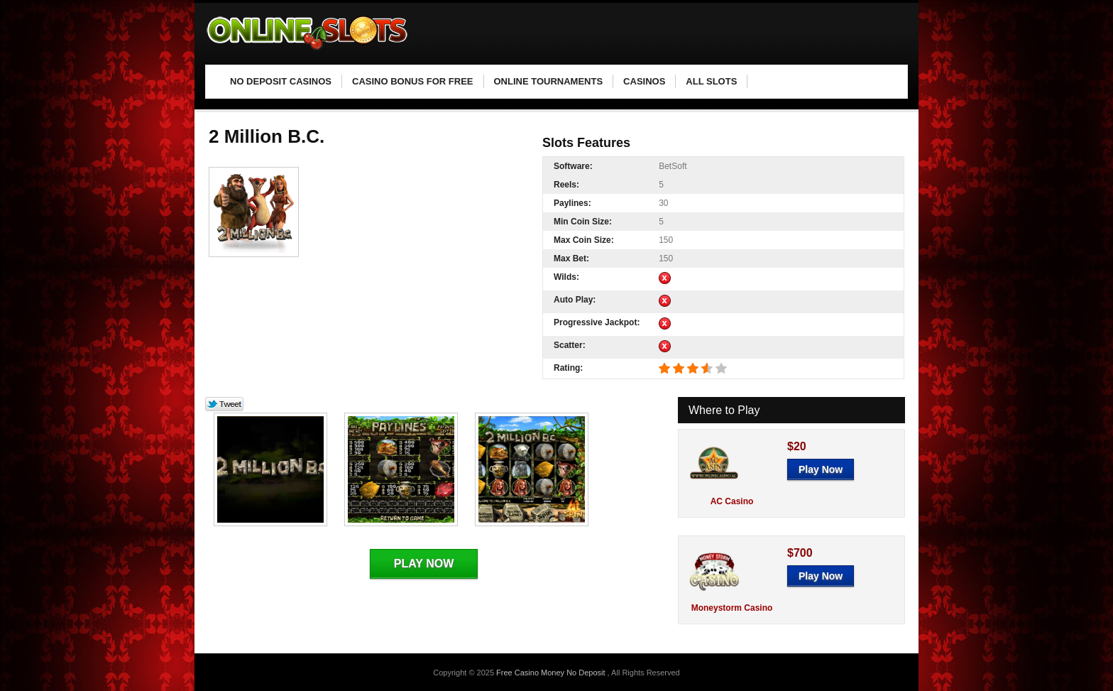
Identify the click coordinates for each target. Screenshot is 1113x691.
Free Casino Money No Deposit (552, 672)
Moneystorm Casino (732, 608)
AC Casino (732, 501)
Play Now (424, 563)
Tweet (224, 405)
